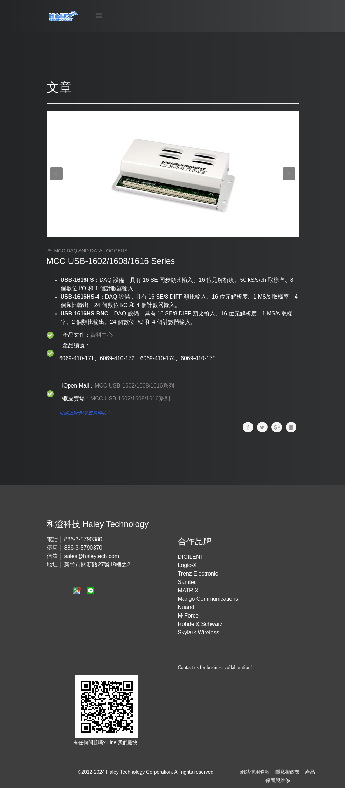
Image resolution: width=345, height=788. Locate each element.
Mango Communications (208, 599)
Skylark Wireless (198, 632)
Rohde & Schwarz (200, 624)
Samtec (187, 582)
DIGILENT (191, 557)
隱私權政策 (287, 772)
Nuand (186, 607)
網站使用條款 (255, 772)
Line (112, 742)
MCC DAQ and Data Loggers (90, 250)
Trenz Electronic (198, 574)
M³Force (188, 616)
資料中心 (101, 335)
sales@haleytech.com (91, 556)
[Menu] (99, 15)
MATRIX (188, 590)
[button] (56, 173)
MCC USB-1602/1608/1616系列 (134, 386)
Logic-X (187, 565)
